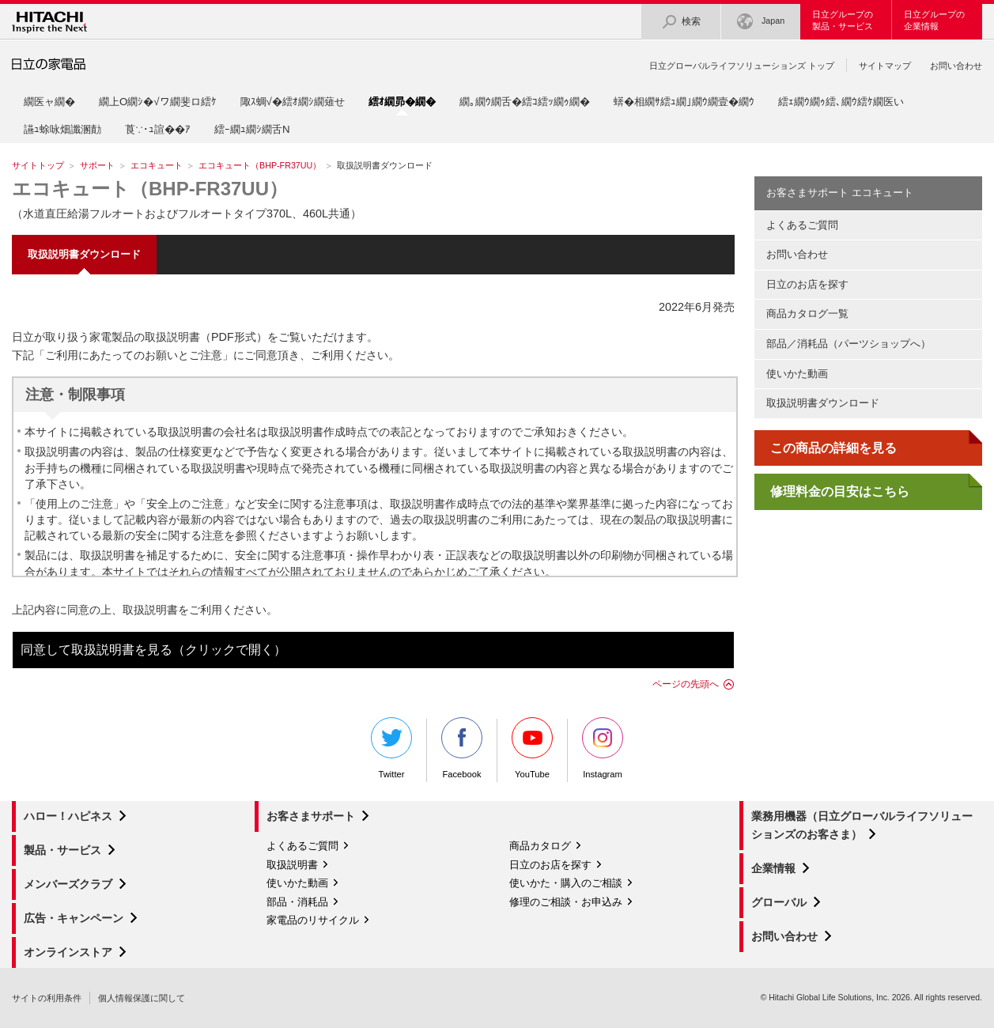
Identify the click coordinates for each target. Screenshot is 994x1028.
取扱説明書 (292, 865)
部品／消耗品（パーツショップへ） (848, 344)
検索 (681, 21)
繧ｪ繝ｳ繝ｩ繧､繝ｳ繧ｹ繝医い (841, 102)
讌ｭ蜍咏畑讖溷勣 (62, 129)
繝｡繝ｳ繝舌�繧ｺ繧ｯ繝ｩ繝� (524, 102)
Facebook (461, 748)
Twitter (391, 748)
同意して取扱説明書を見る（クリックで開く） (153, 649)
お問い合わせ (956, 65)
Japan (760, 21)
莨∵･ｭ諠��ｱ (158, 129)
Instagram (602, 748)
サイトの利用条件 (46, 998)
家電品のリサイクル (312, 920)
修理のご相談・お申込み (565, 902)
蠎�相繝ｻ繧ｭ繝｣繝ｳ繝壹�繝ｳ (684, 102)
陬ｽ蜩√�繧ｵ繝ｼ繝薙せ (292, 102)
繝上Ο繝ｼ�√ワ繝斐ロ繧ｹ (158, 102)
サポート (97, 165)
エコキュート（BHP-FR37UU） (259, 165)
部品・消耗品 (297, 902)
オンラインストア (68, 952)
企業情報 (773, 868)
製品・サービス (62, 850)
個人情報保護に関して (141, 998)
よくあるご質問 (802, 225)
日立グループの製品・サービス (842, 20)
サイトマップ (885, 65)
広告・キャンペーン (73, 918)
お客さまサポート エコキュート (839, 192)
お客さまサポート (310, 816)
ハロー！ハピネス (68, 816)
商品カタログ (540, 846)
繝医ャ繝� (49, 102)
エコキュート (156, 165)
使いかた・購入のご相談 (565, 883)
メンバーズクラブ (68, 884)
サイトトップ (38, 165)
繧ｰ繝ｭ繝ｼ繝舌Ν (252, 129)
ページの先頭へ (685, 684)
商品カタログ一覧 (807, 313)
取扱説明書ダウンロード (822, 403)
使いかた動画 (797, 374)
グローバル (779, 902)
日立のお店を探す (807, 284)
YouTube (532, 748)
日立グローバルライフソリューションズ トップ (741, 65)
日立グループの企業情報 (934, 20)
